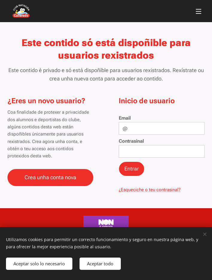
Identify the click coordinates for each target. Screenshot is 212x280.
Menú (198, 11)
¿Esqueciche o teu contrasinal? (150, 189)
